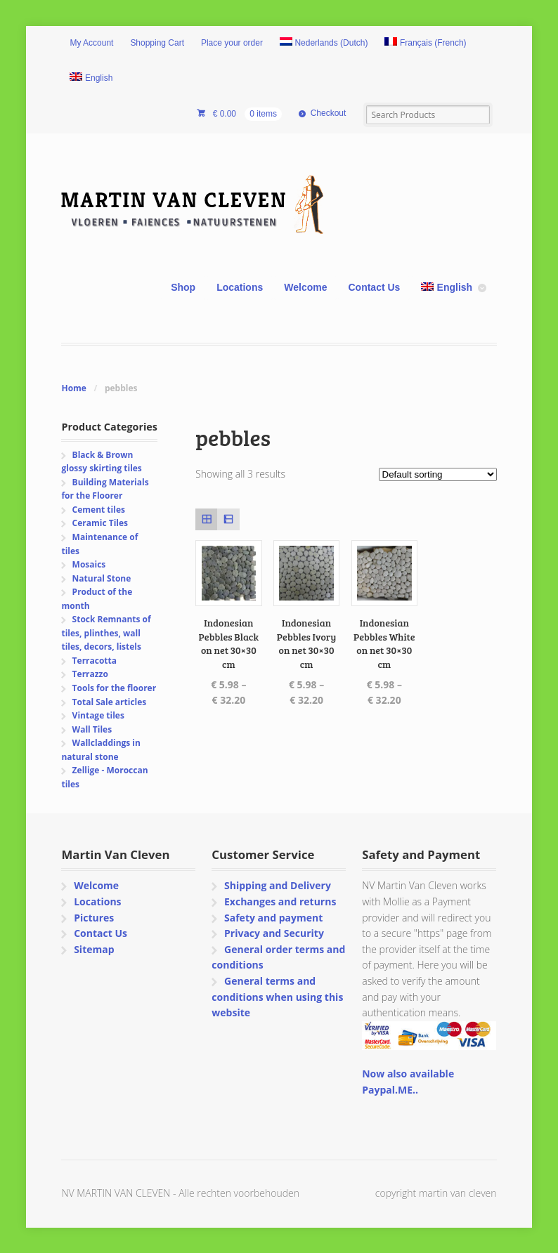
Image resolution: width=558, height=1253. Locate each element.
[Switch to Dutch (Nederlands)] (324, 43)
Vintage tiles (98, 715)
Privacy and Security (274, 933)
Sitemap (94, 949)
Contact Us (374, 287)
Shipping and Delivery (277, 885)
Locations (239, 287)
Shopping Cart (157, 43)
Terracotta (94, 661)
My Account (91, 43)
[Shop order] (438, 474)
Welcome (305, 287)
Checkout (328, 113)
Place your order (232, 43)
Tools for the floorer (114, 688)
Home (73, 388)
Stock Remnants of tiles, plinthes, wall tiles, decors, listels (105, 632)
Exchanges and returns (280, 901)
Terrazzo (90, 674)
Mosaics (89, 564)
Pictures (94, 917)
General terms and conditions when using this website (277, 996)
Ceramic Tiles (100, 523)
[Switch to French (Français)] (425, 43)
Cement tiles (98, 510)
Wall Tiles (92, 729)
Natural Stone (101, 578)
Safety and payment (273, 917)
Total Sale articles (109, 702)
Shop (183, 287)
